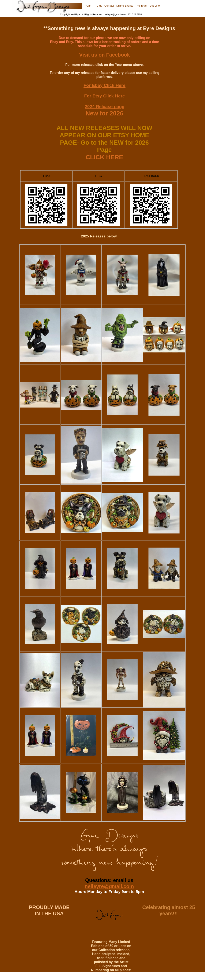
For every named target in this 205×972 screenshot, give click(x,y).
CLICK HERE (104, 157)
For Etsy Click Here (104, 95)
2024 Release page (104, 106)
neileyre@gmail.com (109, 886)
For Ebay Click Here (104, 85)
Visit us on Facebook (104, 55)
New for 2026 (104, 113)
